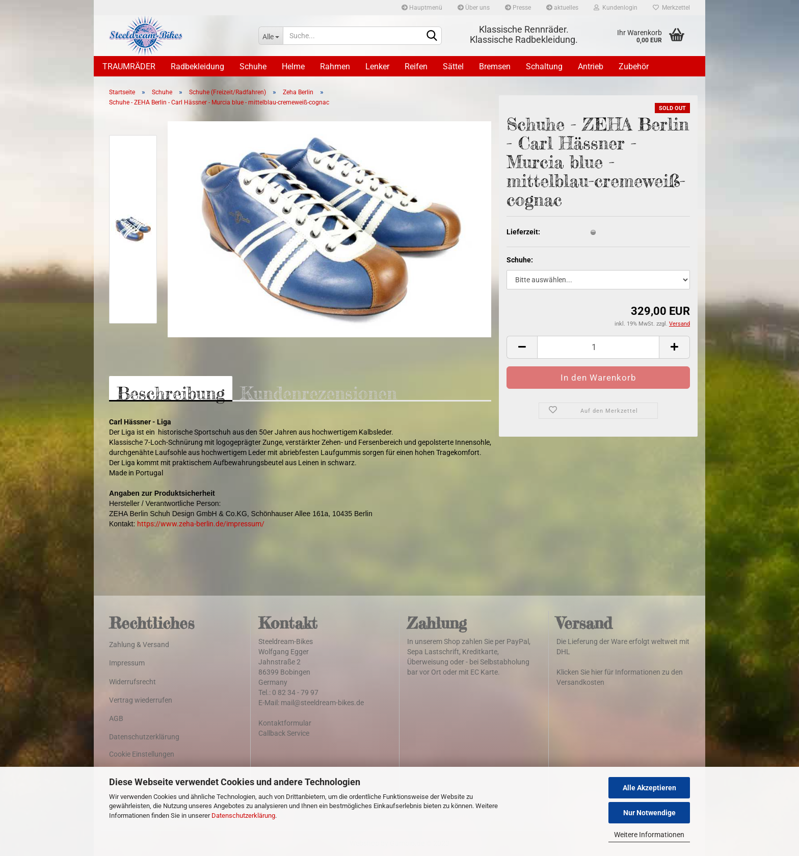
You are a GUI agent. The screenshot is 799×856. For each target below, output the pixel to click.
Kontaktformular (284, 723)
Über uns (474, 7)
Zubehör (634, 66)
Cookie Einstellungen (141, 754)
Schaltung (544, 66)
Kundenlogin (615, 7)
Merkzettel (671, 7)
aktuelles (562, 7)
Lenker (377, 66)
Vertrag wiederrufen (140, 700)
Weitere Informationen (649, 835)
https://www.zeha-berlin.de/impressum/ (200, 524)
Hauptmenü (422, 7)
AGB (116, 718)
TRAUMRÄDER (128, 66)
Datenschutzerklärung (243, 815)
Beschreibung (171, 392)
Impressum (127, 663)
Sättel (453, 66)
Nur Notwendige (649, 813)
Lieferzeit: (523, 232)
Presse (518, 7)
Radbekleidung (197, 66)
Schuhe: (520, 260)
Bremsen (495, 66)
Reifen (416, 66)
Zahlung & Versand (139, 644)
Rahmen (335, 66)
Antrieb (590, 66)
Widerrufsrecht (132, 682)
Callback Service (283, 733)
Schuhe (253, 66)
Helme (293, 66)
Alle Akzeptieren (649, 788)
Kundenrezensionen (318, 392)
